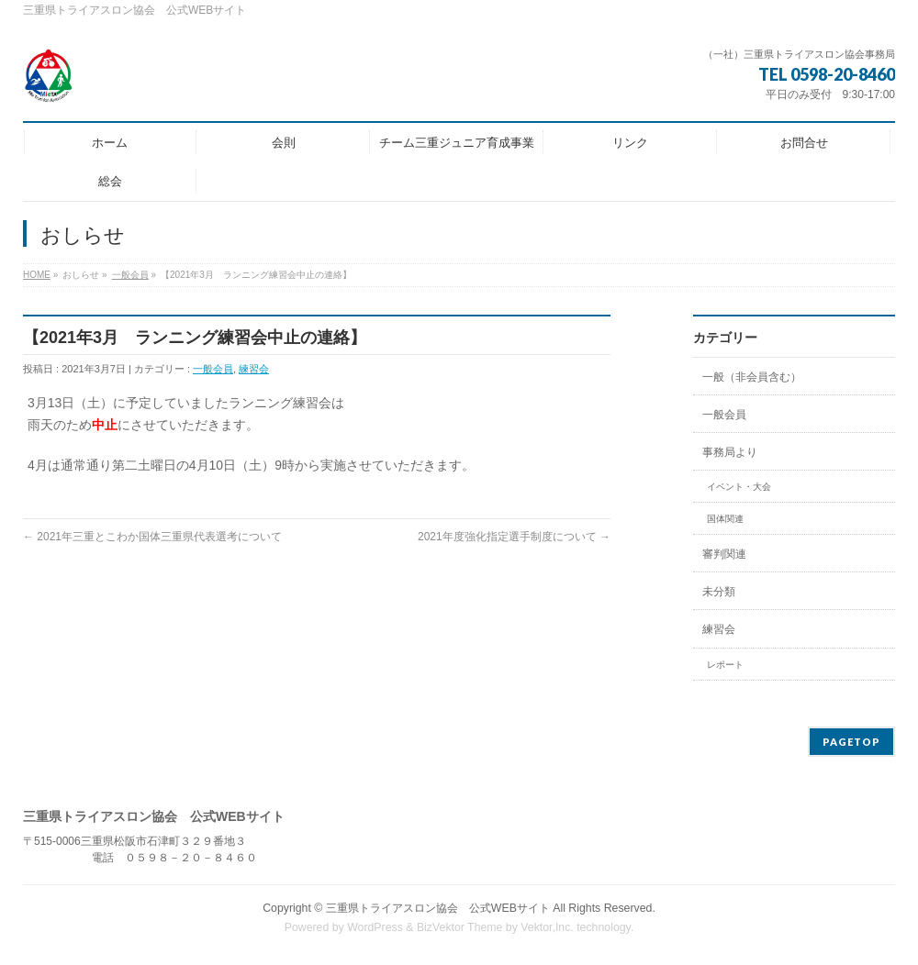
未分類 (718, 591)
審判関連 (724, 554)
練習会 (254, 368)
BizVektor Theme (460, 927)
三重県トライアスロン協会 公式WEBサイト (438, 908)
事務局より (729, 452)
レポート (725, 665)
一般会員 (130, 275)
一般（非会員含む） (751, 377)
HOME (36, 275)
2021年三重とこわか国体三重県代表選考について (152, 536)
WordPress (375, 927)
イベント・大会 (739, 487)
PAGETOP (851, 742)
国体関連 (725, 519)
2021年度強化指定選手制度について (514, 536)
